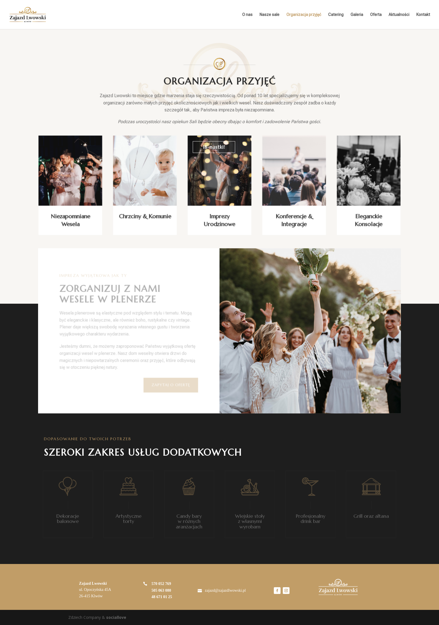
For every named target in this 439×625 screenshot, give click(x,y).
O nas (247, 15)
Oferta (376, 15)
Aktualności (399, 15)
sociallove (116, 617)
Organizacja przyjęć (303, 15)
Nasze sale (269, 15)
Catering (336, 15)
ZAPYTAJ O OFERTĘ (170, 384)
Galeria (357, 15)
